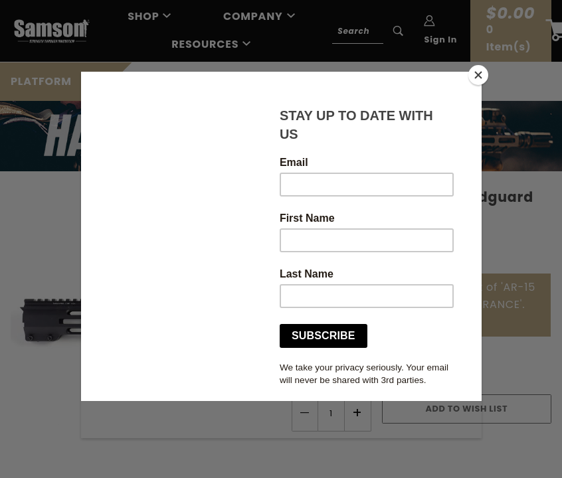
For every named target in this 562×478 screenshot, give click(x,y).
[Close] (478, 75)
